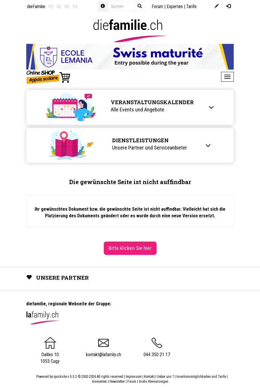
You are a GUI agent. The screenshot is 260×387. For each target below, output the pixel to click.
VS (75, 6)
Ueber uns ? (165, 377)
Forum (157, 6)
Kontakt (149, 377)
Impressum (134, 377)
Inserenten (100, 381)
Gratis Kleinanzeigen (153, 381)
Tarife (191, 6)
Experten (175, 6)
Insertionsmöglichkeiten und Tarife (201, 377)
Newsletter (117, 381)
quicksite (60, 377)
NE (66, 6)
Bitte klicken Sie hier (130, 248)
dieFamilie (36, 6)
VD (51, 6)
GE (58, 6)
